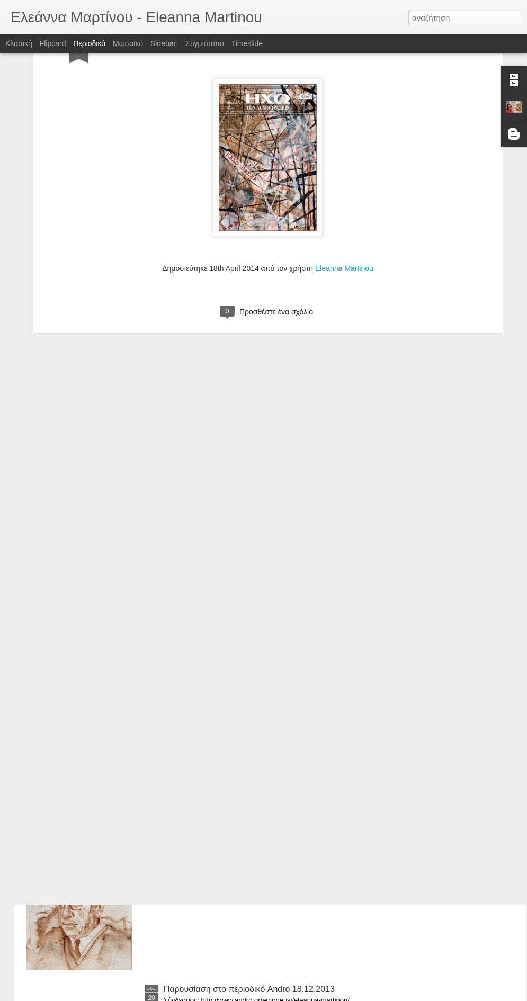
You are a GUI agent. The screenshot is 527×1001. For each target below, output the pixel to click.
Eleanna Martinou (344, 144)
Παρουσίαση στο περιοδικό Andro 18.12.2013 (249, 989)
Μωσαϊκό (128, 43)
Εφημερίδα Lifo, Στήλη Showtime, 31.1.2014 (246, 868)
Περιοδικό (89, 43)
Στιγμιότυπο (204, 43)
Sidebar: (164, 43)
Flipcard (53, 43)
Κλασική (18, 43)
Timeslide (247, 43)
